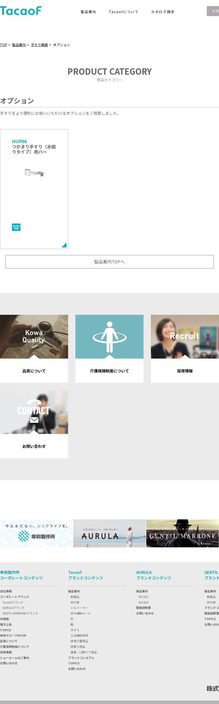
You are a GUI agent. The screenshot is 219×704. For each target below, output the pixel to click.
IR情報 (4, 590)
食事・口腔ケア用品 (84, 624)
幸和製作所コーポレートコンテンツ (21, 546)
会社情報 (6, 562)
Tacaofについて (124, 11)
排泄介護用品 (79, 612)
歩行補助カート (81, 585)
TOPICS (74, 634)
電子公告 (6, 596)
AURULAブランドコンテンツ (153, 546)
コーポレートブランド (14, 568)
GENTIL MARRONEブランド (20, 585)
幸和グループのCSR (13, 607)
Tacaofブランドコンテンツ (85, 546)
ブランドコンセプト (81, 629)
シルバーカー (79, 579)
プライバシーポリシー (17, 688)
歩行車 (75, 574)
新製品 (75, 568)
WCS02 (143, 574)
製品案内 (19, 44)
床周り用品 (78, 618)
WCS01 (143, 568)
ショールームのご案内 (14, 629)
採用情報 (6, 624)
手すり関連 (39, 44)
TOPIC (5, 601)
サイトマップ (96, 688)
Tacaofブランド (12, 574)
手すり (75, 601)
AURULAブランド (13, 579)
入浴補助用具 (79, 607)
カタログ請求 (163, 11)
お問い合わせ (9, 634)
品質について (9, 612)
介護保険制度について (14, 618)
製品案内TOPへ (109, 233)
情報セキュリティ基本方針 (60, 688)
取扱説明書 (143, 579)
